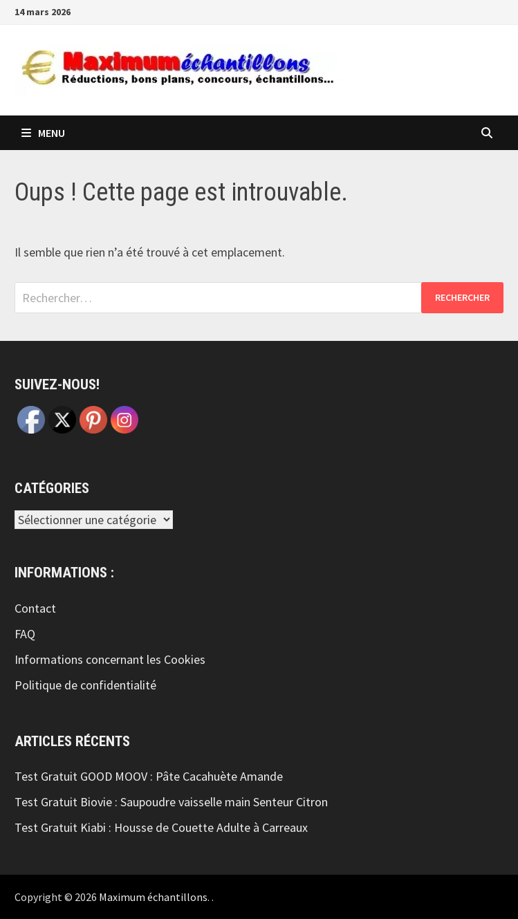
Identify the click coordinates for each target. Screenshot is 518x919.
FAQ (25, 634)
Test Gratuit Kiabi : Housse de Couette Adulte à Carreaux (161, 827)
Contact (35, 608)
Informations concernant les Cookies (110, 659)
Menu (43, 133)
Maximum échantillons (153, 897)
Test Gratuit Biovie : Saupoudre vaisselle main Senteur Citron (171, 802)
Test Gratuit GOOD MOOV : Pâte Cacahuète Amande (149, 776)
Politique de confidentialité (85, 685)
